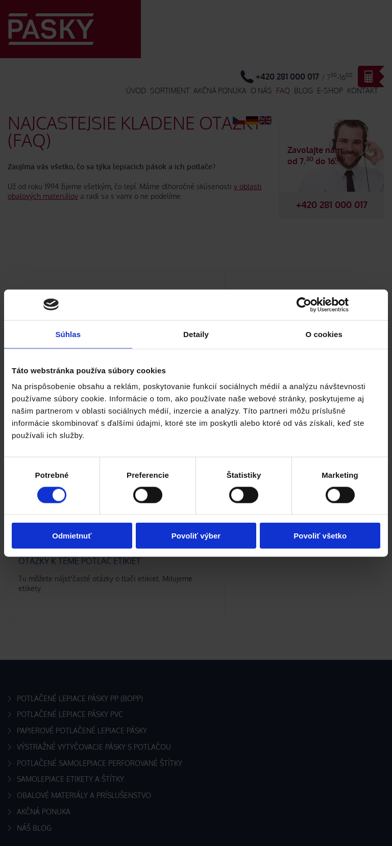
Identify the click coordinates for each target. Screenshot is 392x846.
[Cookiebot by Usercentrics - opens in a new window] (304, 304)
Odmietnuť (71, 535)
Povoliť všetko (320, 535)
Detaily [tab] (196, 333)
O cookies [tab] (323, 333)
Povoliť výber (196, 535)
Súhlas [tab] (68, 333)
